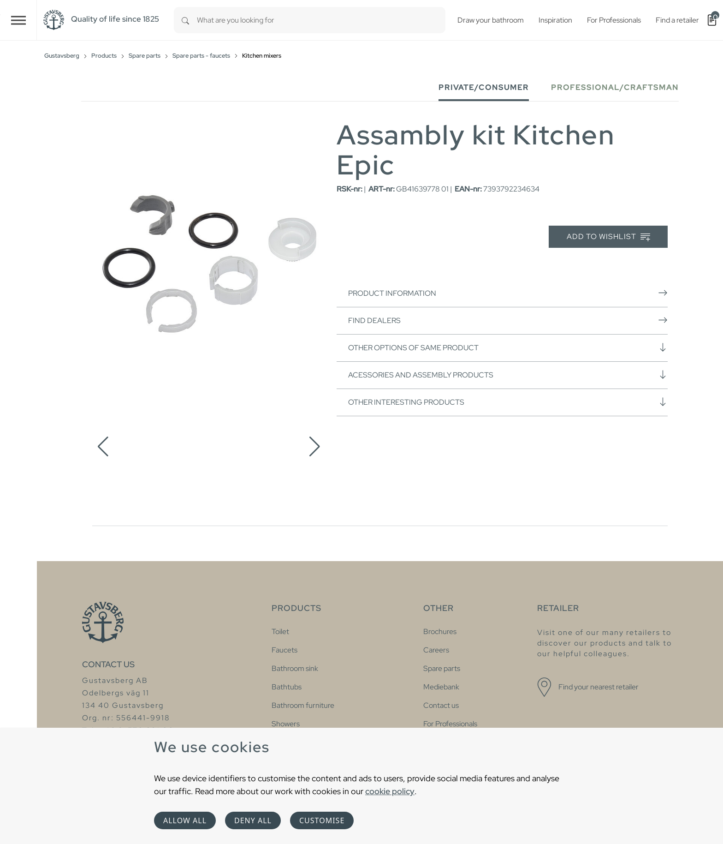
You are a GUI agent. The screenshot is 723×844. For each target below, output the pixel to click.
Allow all (185, 820)
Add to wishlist (608, 237)
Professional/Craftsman (615, 87)
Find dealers (508, 320)
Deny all (253, 820)
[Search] (185, 20)
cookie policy (390, 791)
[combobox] (321, 20)
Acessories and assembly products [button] (508, 375)
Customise (321, 820)
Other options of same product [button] (508, 347)
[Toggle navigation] (18, 20)
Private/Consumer (484, 87)
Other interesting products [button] (508, 402)
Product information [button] (508, 293)
